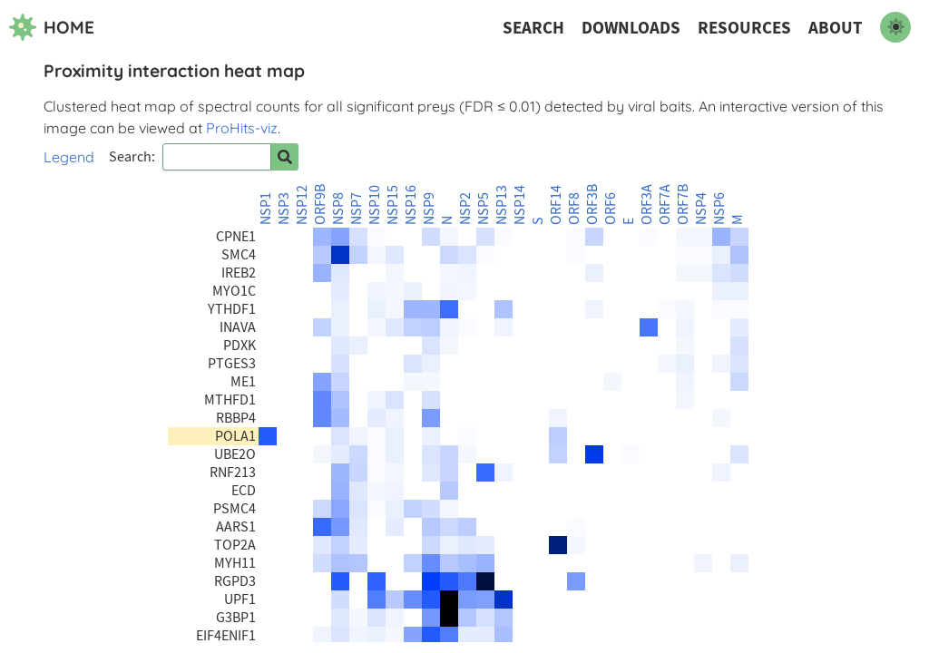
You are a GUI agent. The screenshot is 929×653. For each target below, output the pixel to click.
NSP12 (302, 205)
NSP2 (465, 208)
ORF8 (574, 208)
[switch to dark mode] (895, 27)
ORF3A (647, 204)
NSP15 (393, 205)
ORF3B (592, 204)
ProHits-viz (242, 128)
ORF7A (665, 204)
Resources (744, 27)
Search (533, 27)
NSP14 (520, 205)
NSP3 (284, 208)
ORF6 (610, 208)
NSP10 (375, 205)
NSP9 (429, 208)
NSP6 (719, 208)
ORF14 (556, 205)
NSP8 (338, 208)
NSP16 (411, 205)
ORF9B (320, 204)
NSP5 (483, 208)
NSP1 (266, 208)
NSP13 (502, 205)
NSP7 (356, 208)
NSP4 (701, 208)
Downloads (631, 27)
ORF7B (683, 204)
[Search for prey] (284, 157)
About (835, 27)
